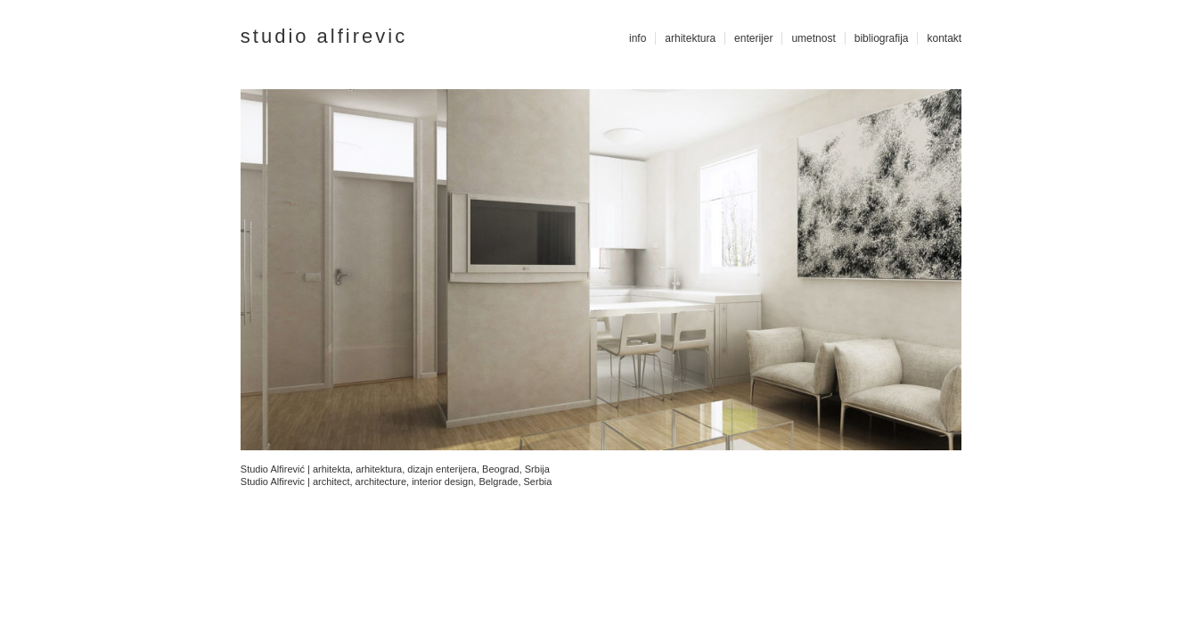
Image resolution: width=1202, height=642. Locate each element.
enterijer (753, 38)
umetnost (813, 38)
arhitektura (690, 38)
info (637, 38)
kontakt (944, 38)
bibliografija (881, 38)
